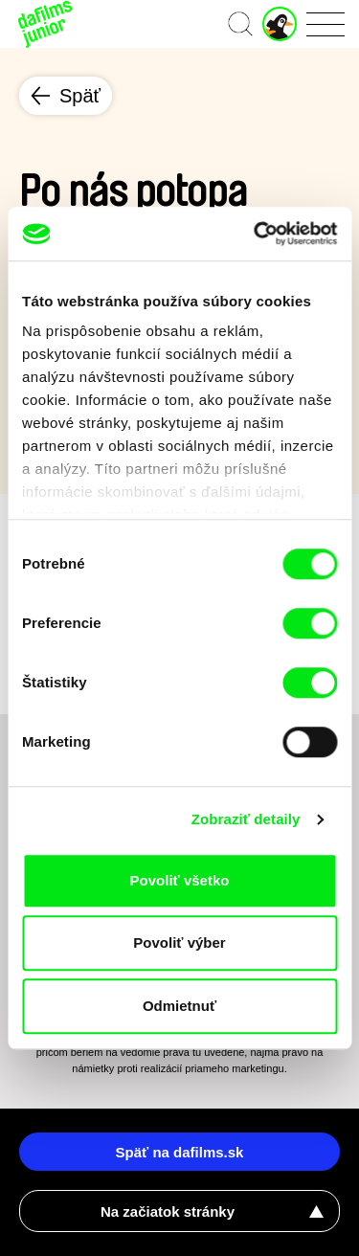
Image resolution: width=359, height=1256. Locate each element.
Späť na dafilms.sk (180, 1152)
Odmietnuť (179, 1006)
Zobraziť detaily (246, 819)
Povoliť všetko (180, 880)
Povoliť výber (179, 942)
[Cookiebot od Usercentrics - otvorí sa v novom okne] (255, 233)
